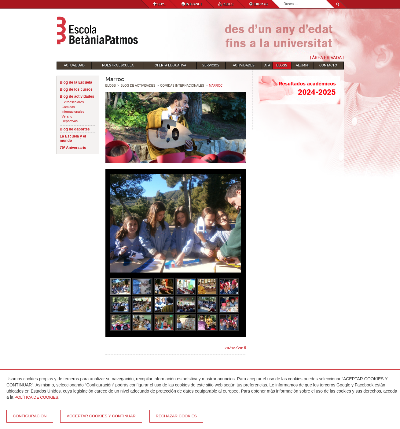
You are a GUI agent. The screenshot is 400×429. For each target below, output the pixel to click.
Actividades (244, 65)
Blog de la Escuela (76, 82)
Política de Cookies (36, 397)
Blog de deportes (75, 129)
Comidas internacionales (73, 109)
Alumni (302, 65)
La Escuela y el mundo (73, 138)
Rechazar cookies (176, 416)
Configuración (30, 416)
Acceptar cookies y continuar (101, 416)
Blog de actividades (77, 96)
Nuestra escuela (118, 65)
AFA (267, 65)
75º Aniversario (73, 147)
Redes (225, 4)
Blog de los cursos (76, 89)
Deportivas (70, 121)
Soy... (159, 4)
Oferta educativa (170, 65)
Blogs (281, 65)
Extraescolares (73, 102)
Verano (67, 116)
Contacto (328, 65)
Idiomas (258, 4)
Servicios (210, 65)
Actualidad (74, 65)
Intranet (192, 4)
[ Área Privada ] (327, 57)
